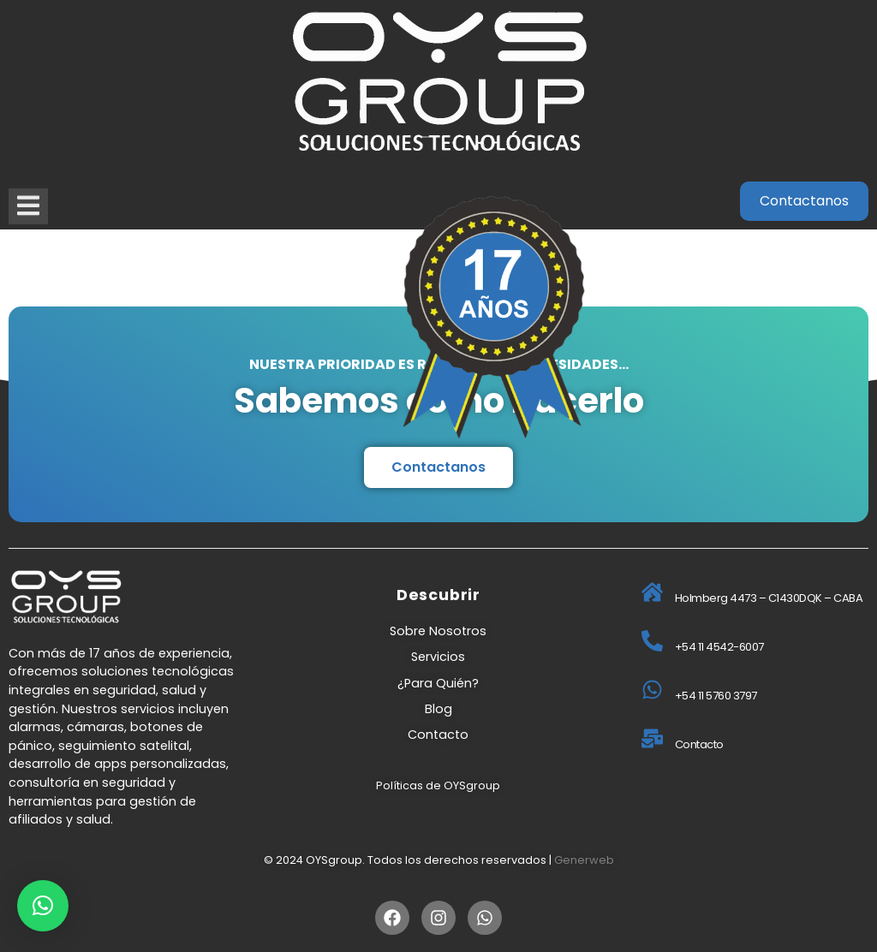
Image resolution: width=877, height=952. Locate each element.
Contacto (438, 734)
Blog (438, 708)
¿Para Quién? (438, 683)
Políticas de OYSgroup (438, 785)
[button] (43, 905)
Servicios (438, 656)
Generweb (584, 860)
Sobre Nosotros (438, 631)
